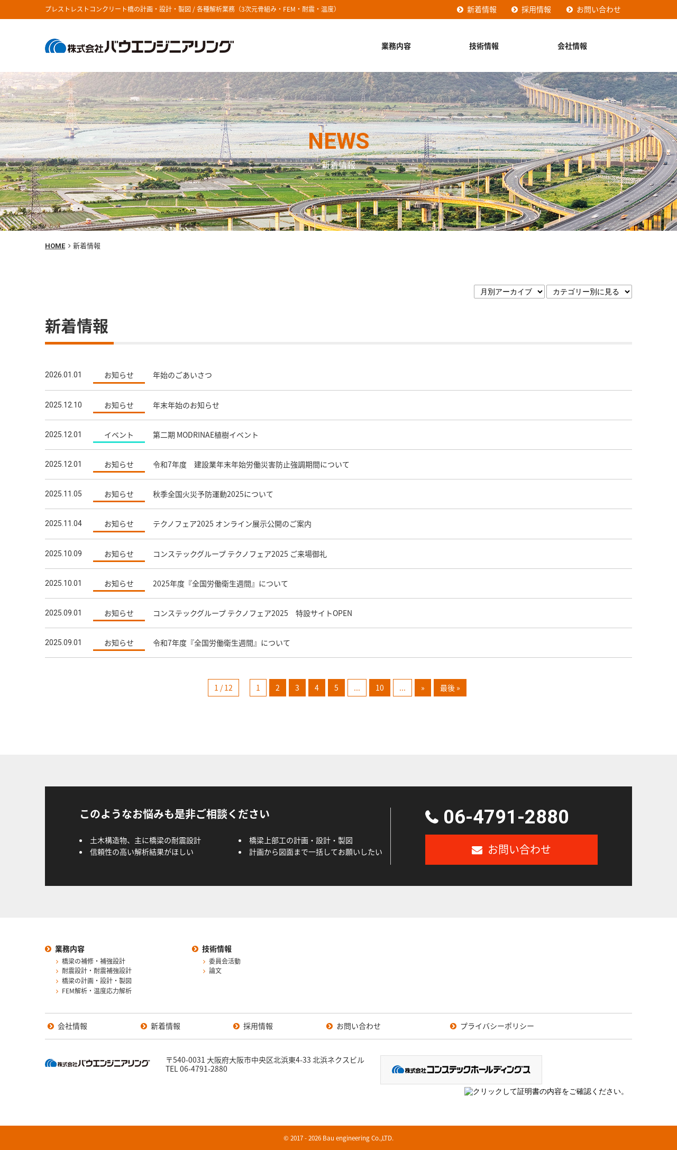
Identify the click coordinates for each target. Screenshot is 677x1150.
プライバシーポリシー (497, 1026)
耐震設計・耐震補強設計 (97, 971)
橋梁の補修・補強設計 (93, 961)
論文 (215, 971)
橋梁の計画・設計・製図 (97, 981)
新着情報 (482, 9)
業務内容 (396, 45)
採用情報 (536, 9)
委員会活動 (225, 961)
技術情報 (484, 45)
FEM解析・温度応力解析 (97, 991)
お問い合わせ (599, 9)
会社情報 (572, 45)
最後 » (450, 687)
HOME (55, 246)
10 (380, 687)
